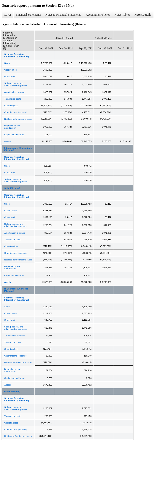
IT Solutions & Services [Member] (16, 290)
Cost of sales (10, 70)
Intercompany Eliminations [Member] (18, 149)
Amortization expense (14, 92)
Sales (7, 63)
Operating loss (11, 105)
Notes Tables (122, 14)
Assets (7, 141)
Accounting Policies (98, 14)
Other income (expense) (15, 112)
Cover (7, 14)
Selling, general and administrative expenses (15, 84)
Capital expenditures (14, 134)
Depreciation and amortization (12, 127)
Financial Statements (28, 14)
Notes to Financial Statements (63, 14)
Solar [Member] (12, 188)
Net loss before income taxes (18, 119)
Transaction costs (12, 99)
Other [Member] (12, 391)
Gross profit (9, 76)
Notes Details (142, 14)
